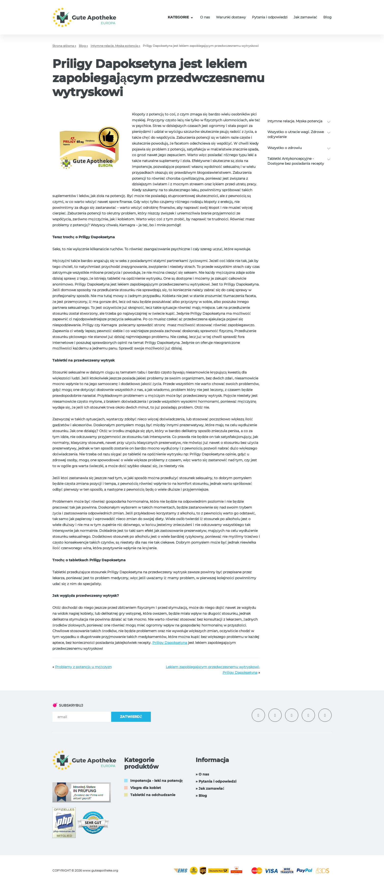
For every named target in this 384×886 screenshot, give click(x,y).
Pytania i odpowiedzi (270, 17)
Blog (327, 17)
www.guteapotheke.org (100, 870)
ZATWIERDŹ (131, 716)
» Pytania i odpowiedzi (216, 781)
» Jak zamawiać (210, 788)
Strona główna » (64, 46)
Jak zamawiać (305, 17)
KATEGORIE (181, 17)
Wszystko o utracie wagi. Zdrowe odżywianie (295, 134)
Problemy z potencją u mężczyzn (83, 667)
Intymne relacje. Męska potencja (295, 121)
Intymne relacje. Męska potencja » (115, 46)
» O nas (202, 774)
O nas (205, 17)
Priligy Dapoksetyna (169, 642)
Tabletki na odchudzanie (152, 795)
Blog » (83, 46)
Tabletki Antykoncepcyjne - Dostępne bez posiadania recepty (295, 161)
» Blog (201, 795)
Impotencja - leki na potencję (156, 780)
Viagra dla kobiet (145, 788)
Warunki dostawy (231, 17)
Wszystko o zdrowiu (284, 148)
